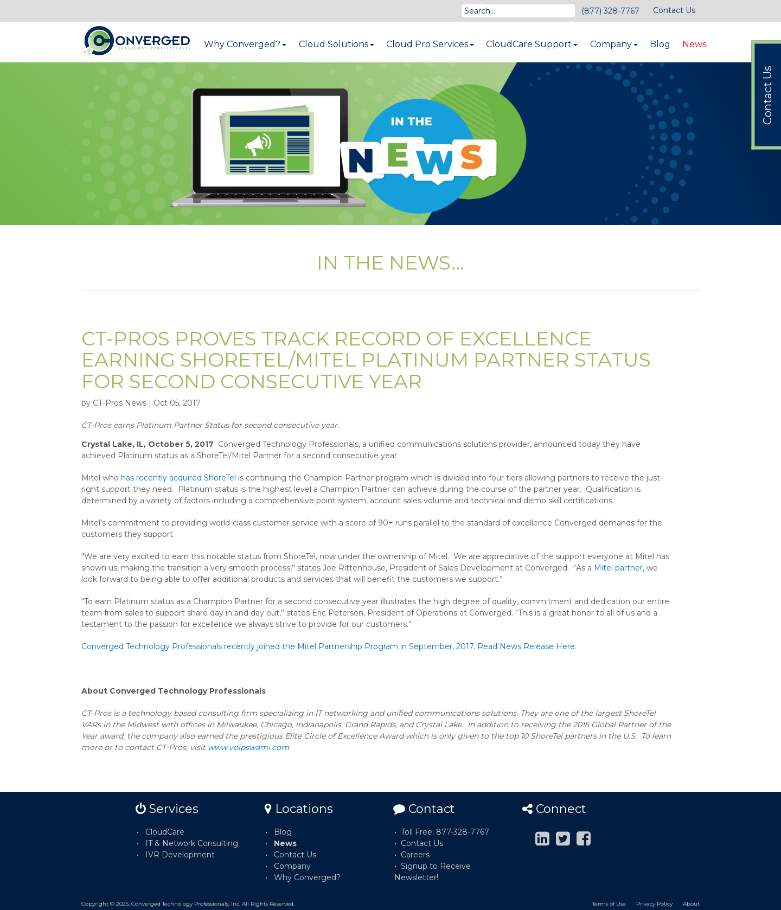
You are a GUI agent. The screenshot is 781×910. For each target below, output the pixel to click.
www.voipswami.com (248, 747)
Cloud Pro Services (430, 44)
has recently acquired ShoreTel (178, 478)
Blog (660, 44)
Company (614, 44)
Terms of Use (609, 903)
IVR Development (180, 855)
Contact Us (674, 10)
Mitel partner (618, 568)
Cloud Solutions (336, 44)
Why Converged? (245, 44)
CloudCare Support (532, 44)
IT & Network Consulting (191, 843)
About (691, 903)
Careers (415, 855)
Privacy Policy (654, 903)
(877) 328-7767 (610, 11)
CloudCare (164, 832)
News (694, 44)
